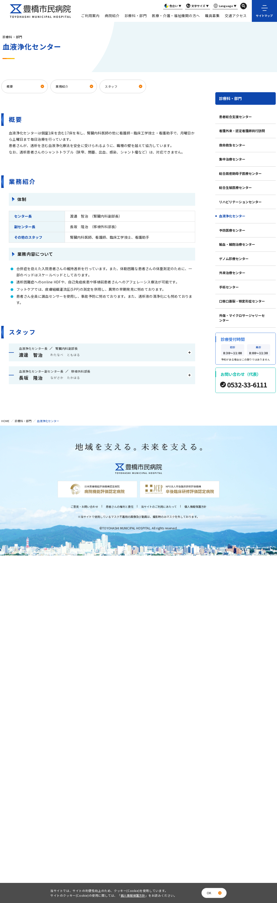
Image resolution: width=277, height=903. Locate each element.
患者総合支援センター (235, 116)
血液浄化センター (232, 216)
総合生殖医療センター (235, 187)
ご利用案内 (90, 15)
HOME (5, 421)
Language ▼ (224, 6)
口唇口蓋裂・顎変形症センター (242, 301)
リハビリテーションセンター (240, 201)
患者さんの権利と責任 (119, 507)
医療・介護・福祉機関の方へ (176, 15)
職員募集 (212, 15)
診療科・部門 (136, 15)
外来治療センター (232, 272)
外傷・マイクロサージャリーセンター (242, 318)
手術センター (229, 287)
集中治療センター (232, 159)
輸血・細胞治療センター (237, 244)
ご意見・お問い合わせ (84, 507)
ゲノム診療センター (234, 258)
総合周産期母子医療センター (240, 173)
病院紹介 (112, 15)
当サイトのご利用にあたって (159, 507)
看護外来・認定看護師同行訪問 (242, 130)
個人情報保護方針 (195, 507)
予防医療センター (232, 230)
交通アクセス (236, 15)
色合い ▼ (172, 6)
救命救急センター (232, 145)
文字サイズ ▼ (197, 6)
